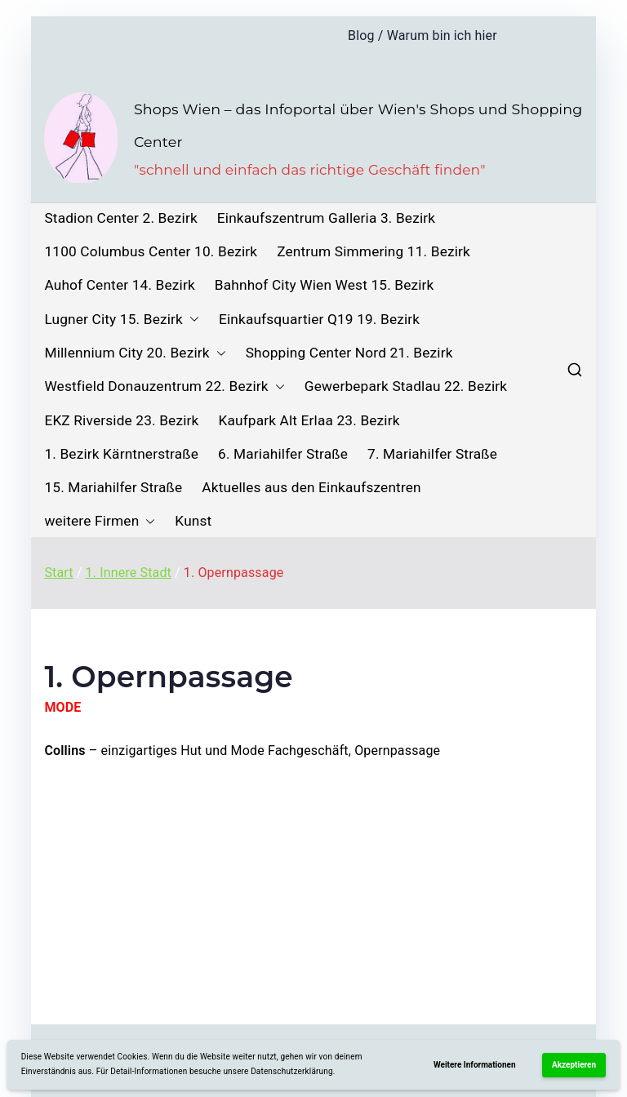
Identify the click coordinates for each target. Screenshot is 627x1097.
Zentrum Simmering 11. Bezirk (373, 252)
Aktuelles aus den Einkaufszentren (311, 488)
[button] (191, 319)
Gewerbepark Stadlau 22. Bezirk (406, 386)
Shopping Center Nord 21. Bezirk (349, 353)
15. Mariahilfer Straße (113, 488)
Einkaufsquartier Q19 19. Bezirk (319, 319)
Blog (361, 35)
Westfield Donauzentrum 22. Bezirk (164, 386)
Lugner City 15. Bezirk (121, 319)
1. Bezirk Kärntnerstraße (121, 454)
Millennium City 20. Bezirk (134, 353)
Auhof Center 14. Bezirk (119, 285)
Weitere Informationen (475, 1064)
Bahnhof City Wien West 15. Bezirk (324, 285)
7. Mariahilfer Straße (432, 454)
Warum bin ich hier (442, 35)
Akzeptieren (574, 1064)
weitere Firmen (99, 521)
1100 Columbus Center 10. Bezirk (150, 252)
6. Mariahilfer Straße (283, 454)
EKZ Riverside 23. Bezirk (121, 421)
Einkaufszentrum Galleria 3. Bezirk (326, 218)
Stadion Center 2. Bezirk (120, 218)
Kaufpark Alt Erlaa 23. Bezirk (308, 421)
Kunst (193, 521)
